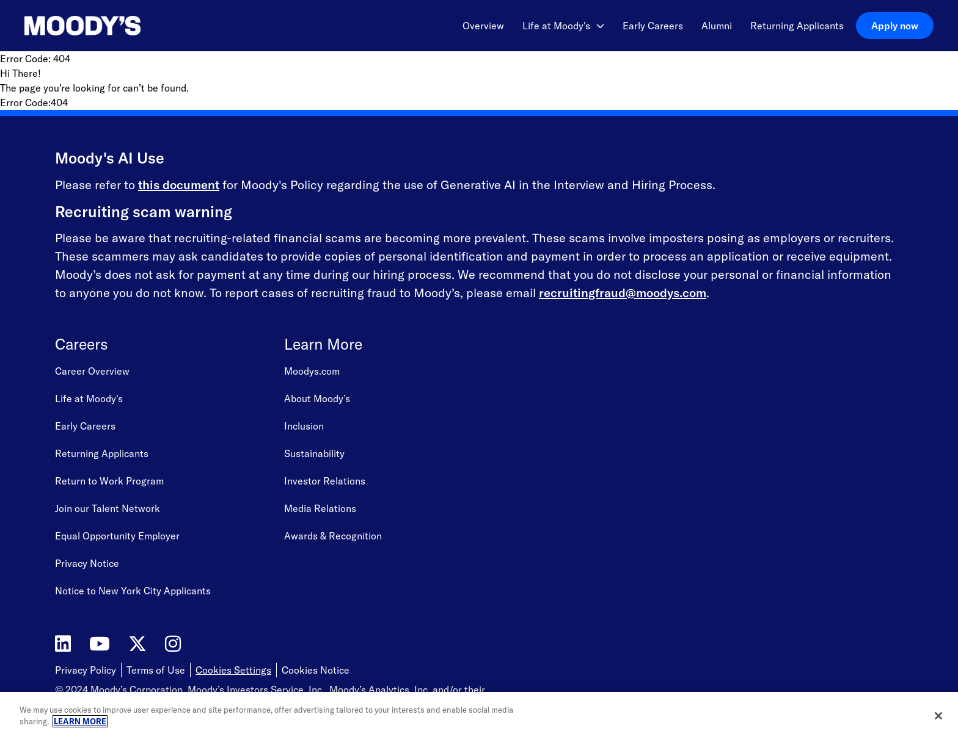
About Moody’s (317, 398)
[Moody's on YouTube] (99, 644)
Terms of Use (155, 670)
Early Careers (653, 26)
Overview (483, 26)
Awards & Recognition (333, 536)
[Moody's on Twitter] (137, 644)
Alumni (716, 26)
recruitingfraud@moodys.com (622, 292)
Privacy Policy (85, 670)
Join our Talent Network (107, 508)
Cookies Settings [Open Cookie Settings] (233, 670)
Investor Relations (324, 481)
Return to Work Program (109, 481)
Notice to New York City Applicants (133, 591)
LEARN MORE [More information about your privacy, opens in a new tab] (80, 721)
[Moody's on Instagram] (173, 644)
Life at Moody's (563, 26)
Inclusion (304, 426)
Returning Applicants (797, 26)
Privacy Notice (87, 563)
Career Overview (92, 371)
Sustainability (314, 453)
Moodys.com (312, 371)
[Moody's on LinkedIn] (63, 644)
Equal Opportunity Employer (117, 536)
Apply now (894, 26)
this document (178, 184)
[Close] (938, 715)
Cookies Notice (315, 670)
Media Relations (320, 508)
